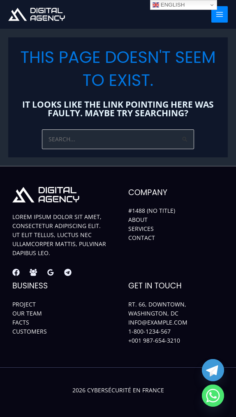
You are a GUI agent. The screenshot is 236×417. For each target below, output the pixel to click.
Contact (141, 238)
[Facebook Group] (33, 272)
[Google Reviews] (50, 272)
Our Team (27, 313)
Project (24, 304)
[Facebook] (16, 272)
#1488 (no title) (151, 210)
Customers (29, 331)
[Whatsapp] (213, 396)
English (169, 5)
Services (141, 229)
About (138, 219)
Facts (20, 322)
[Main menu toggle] (219, 14)
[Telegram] (68, 272)
